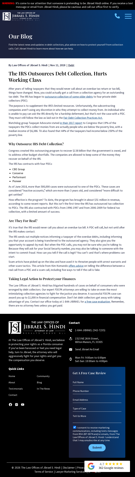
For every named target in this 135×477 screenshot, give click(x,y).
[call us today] (117, 16)
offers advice (76, 266)
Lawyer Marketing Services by (78, 472)
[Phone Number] (97, 391)
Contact (13, 394)
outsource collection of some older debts (69, 96)
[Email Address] (97, 400)
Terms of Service (43, 472)
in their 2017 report (71, 123)
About (12, 382)
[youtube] (23, 405)
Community (43, 376)
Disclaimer (68, 467)
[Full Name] (97, 382)
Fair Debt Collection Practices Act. (83, 118)
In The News (43, 388)
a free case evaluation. (98, 301)
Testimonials (16, 388)
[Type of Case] (97, 409)
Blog (39, 382)
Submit (97, 447)
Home (12, 376)
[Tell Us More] (97, 418)
